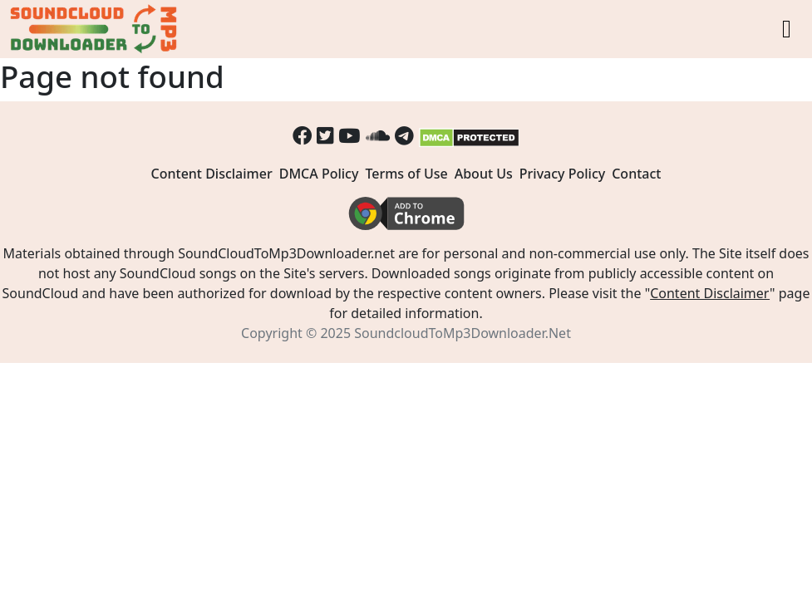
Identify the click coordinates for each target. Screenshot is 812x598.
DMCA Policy (319, 173)
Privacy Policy (562, 173)
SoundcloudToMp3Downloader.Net (462, 333)
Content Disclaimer (212, 173)
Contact (636, 173)
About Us (484, 173)
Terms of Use (406, 173)
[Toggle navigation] (786, 29)
